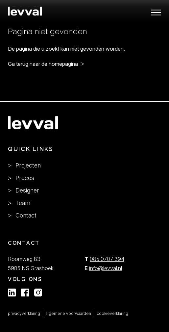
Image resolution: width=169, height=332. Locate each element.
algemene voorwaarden (68, 313)
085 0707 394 (107, 259)
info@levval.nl (105, 268)
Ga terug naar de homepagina (43, 64)
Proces (21, 177)
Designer (23, 190)
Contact (22, 215)
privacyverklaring (24, 313)
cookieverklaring (112, 313)
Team (19, 202)
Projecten (24, 165)
